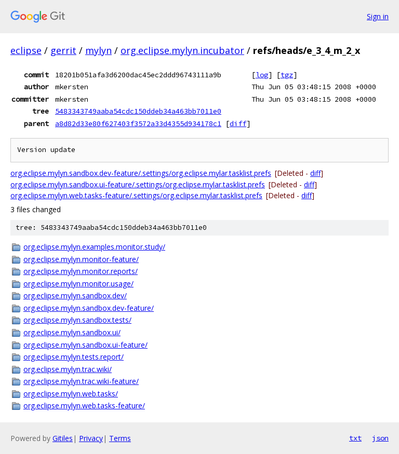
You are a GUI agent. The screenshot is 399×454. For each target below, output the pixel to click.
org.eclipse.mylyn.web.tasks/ (70, 393)
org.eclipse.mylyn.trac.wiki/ (67, 369)
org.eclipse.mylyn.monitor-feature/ (81, 259)
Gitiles (62, 438)
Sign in (378, 16)
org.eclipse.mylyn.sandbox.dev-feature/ (88, 308)
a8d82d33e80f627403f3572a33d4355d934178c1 (138, 123)
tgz (287, 74)
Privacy (91, 438)
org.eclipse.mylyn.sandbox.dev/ (75, 295)
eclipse (26, 50)
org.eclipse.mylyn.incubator (182, 50)
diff (238, 123)
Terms (120, 438)
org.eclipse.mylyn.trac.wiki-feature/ (81, 381)
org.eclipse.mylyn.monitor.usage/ (78, 283)
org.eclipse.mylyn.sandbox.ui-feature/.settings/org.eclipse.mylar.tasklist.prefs (137, 184)
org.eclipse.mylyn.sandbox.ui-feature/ (85, 345)
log (262, 74)
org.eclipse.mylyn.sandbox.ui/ (72, 332)
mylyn (98, 50)
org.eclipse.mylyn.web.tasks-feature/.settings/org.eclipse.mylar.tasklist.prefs (136, 195)
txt (355, 438)
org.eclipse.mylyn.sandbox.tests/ (77, 320)
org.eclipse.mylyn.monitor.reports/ (80, 271)
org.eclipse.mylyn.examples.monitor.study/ (94, 247)
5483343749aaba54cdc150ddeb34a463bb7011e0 (138, 111)
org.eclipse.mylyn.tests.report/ (73, 357)
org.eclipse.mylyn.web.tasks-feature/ (84, 405)
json (380, 438)
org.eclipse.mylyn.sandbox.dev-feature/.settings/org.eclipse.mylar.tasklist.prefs (140, 173)
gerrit (63, 50)
